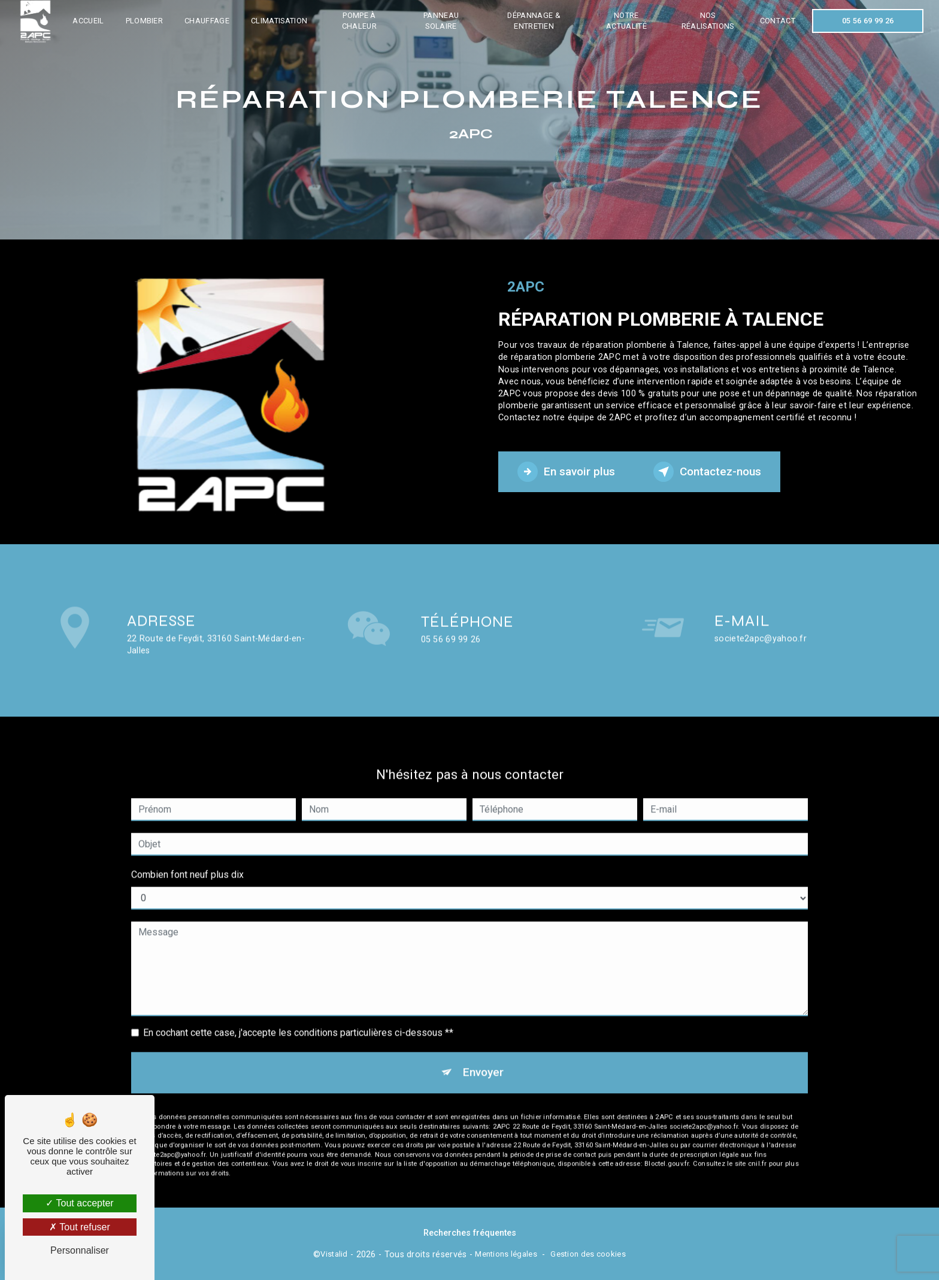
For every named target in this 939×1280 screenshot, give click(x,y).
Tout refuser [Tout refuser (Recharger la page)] (79, 1227)
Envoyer (483, 1057)
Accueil (88, 20)
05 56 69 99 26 (867, 20)
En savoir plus (566, 472)
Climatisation (279, 20)
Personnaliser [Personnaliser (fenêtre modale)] (79, 1250)
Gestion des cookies (587, 1253)
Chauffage (207, 20)
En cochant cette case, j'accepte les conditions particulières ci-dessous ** (298, 1017)
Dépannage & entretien (534, 21)
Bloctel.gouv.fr (666, 1148)
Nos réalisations (707, 21)
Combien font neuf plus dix (187, 859)
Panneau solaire (441, 21)
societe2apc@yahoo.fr (760, 623)
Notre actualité (626, 21)
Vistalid (333, 1253)
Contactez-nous (708, 472)
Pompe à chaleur (359, 21)
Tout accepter (79, 1203)
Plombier (144, 20)
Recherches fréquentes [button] (469, 1233)
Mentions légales (506, 1253)
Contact (777, 20)
